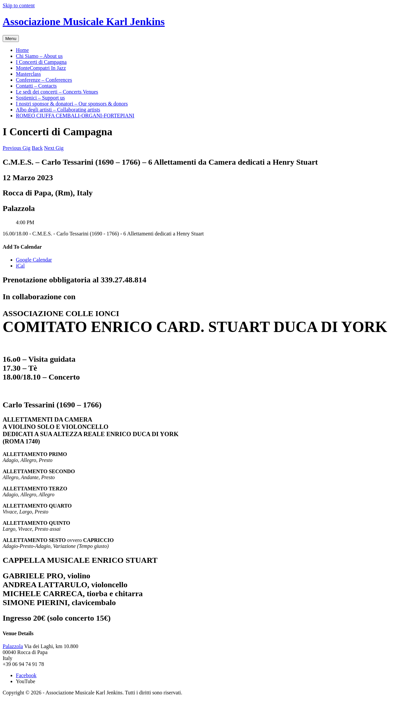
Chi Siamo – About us (39, 56)
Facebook (26, 675)
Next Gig (54, 148)
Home (22, 50)
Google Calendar (34, 260)
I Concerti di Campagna (41, 62)
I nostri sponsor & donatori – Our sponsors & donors (72, 103)
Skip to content (19, 5)
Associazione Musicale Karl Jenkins (84, 21)
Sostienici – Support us (40, 98)
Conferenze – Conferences (44, 80)
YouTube (25, 681)
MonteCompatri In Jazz (41, 68)
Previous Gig (16, 148)
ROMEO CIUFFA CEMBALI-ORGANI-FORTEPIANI (75, 115)
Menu (10, 38)
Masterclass (28, 74)
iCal (20, 265)
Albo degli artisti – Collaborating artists (58, 109)
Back (37, 148)
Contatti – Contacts (36, 86)
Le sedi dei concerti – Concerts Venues (57, 92)
